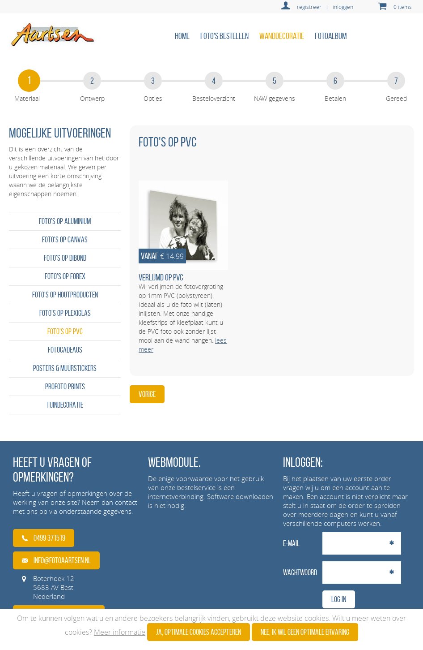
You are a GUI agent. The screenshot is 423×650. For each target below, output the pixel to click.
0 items (402, 6)
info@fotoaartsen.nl (56, 560)
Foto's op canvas (65, 239)
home (182, 36)
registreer (309, 6)
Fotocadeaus (65, 349)
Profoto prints (65, 386)
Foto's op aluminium (65, 221)
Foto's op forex (65, 276)
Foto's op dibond (65, 258)
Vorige (147, 394)
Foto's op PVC (65, 331)
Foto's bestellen (224, 36)
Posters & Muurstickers (65, 368)
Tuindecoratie (65, 404)
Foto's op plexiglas (65, 313)
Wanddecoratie (281, 36)
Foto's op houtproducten (65, 294)
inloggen (343, 6)
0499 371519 (43, 538)
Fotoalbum (331, 36)
